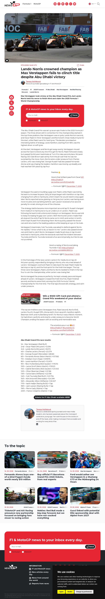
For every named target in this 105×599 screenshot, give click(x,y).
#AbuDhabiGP (57, 180)
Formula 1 (27, 4)
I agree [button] (61, 592)
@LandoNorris (68, 328)
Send (73, 115)
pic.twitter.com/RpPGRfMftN (62, 330)
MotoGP (37, 4)
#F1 (82, 177)
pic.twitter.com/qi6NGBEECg (61, 250)
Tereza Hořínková (33, 81)
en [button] (91, 4)
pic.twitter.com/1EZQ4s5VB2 (62, 182)
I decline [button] (69, 592)
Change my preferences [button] (84, 592)
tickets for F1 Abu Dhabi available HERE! (52, 397)
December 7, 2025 (74, 186)
